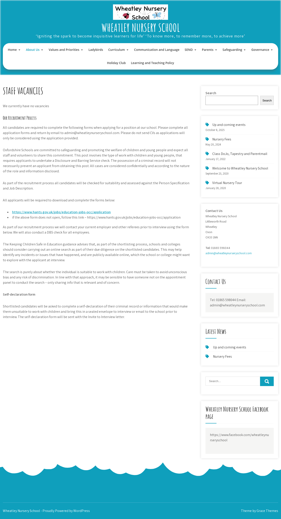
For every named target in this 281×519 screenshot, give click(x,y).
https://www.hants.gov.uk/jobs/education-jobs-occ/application (61, 212)
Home (12, 50)
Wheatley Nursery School (141, 27)
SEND (189, 50)
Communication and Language (156, 50)
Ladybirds (96, 50)
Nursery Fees (221, 139)
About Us (33, 50)
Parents (207, 50)
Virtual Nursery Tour (227, 182)
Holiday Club (116, 63)
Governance (260, 50)
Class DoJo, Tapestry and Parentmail (239, 153)
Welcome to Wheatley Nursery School (240, 168)
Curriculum (116, 50)
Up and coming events (229, 124)
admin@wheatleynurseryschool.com (228, 253)
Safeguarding (232, 50)
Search (210, 93)
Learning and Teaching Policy (152, 63)
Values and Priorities (64, 50)
